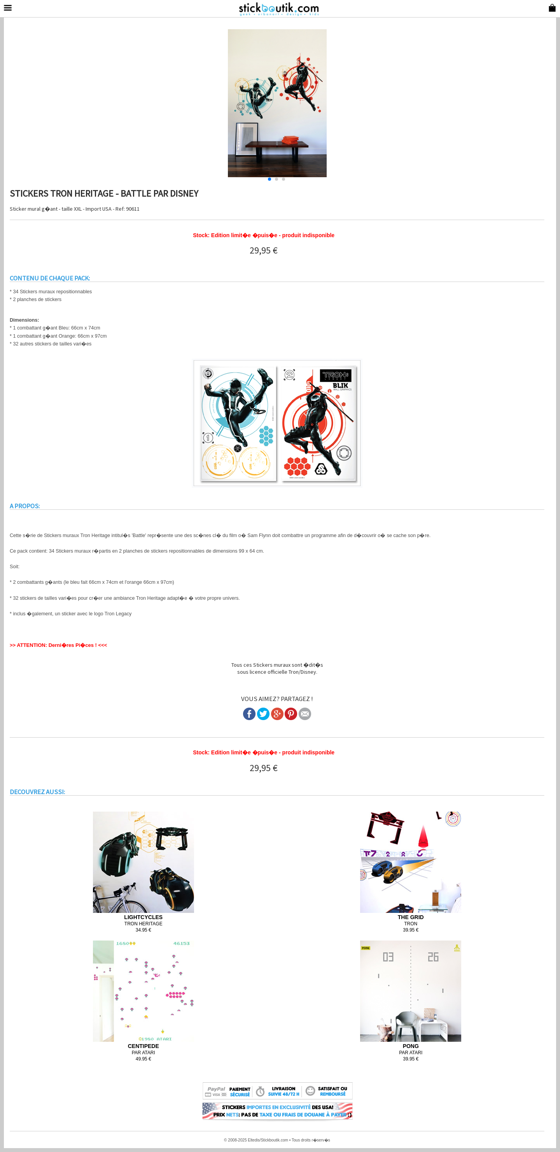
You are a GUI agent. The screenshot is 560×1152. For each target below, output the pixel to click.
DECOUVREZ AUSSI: (37, 791)
